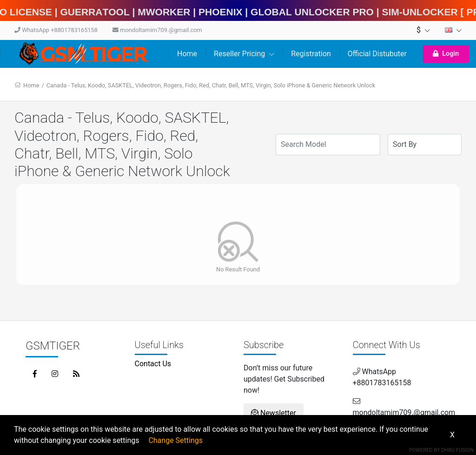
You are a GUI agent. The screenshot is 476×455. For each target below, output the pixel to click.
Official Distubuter (377, 53)
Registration (311, 53)
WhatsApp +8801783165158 (56, 29)
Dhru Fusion (457, 450)
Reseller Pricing (244, 53)
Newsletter (273, 413)
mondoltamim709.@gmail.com (157, 29)
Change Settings (175, 440)
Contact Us (153, 363)
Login (446, 54)
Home (187, 53)
